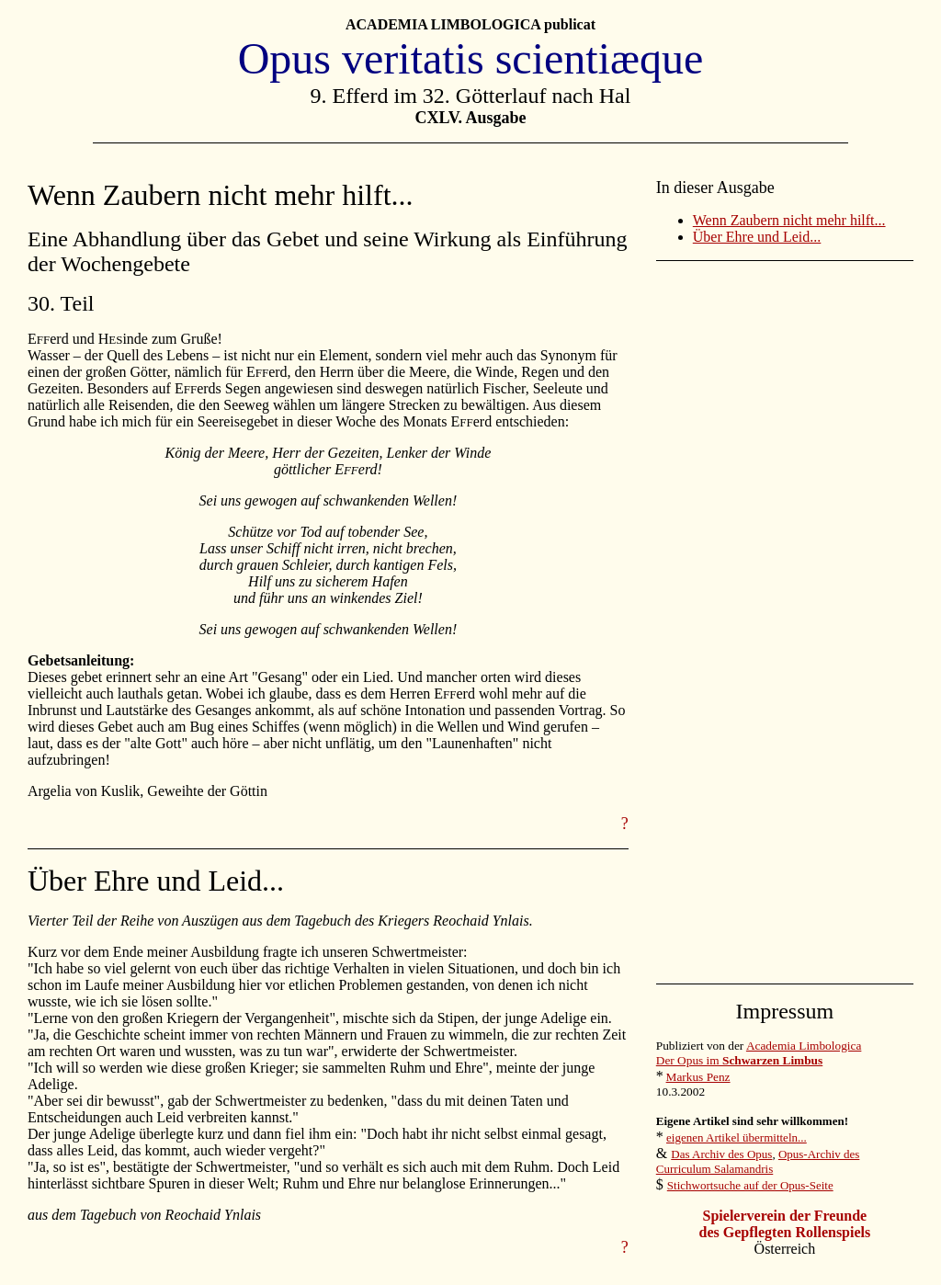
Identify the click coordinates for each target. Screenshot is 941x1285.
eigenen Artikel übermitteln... (736, 1137)
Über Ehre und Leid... (757, 236)
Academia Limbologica (803, 1045)
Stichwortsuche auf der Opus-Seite (750, 1185)
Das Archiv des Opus (721, 1154)
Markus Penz (698, 1077)
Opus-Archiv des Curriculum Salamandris (758, 1161)
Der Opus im (739, 1060)
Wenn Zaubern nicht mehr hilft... (789, 220)
